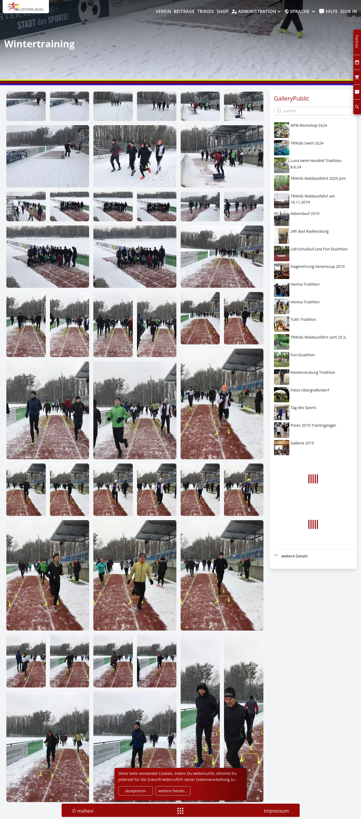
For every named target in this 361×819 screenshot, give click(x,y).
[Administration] (256, 11)
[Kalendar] (357, 62)
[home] (26, 9)
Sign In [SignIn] (348, 11)
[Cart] (357, 77)
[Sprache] (300, 11)
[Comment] (357, 92)
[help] (328, 11)
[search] (357, 107)
